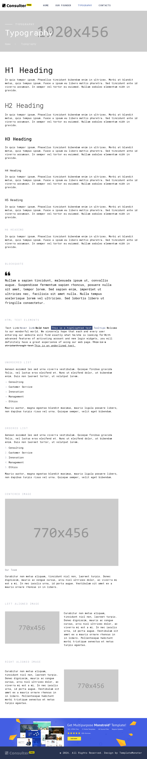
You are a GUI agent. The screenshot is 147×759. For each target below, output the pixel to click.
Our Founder (63, 5)
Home (46, 5)
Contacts (105, 5)
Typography (85, 5)
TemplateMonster (130, 752)
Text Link (12, 327)
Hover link (27, 327)
